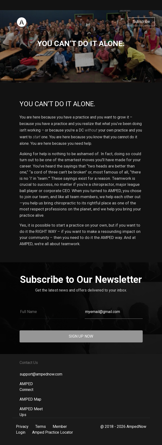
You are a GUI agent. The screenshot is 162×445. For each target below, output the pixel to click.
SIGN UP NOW (81, 336)
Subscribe (141, 21)
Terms (40, 426)
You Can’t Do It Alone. (57, 104)
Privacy (22, 426)
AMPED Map (30, 399)
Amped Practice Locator (52, 432)
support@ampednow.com (41, 374)
